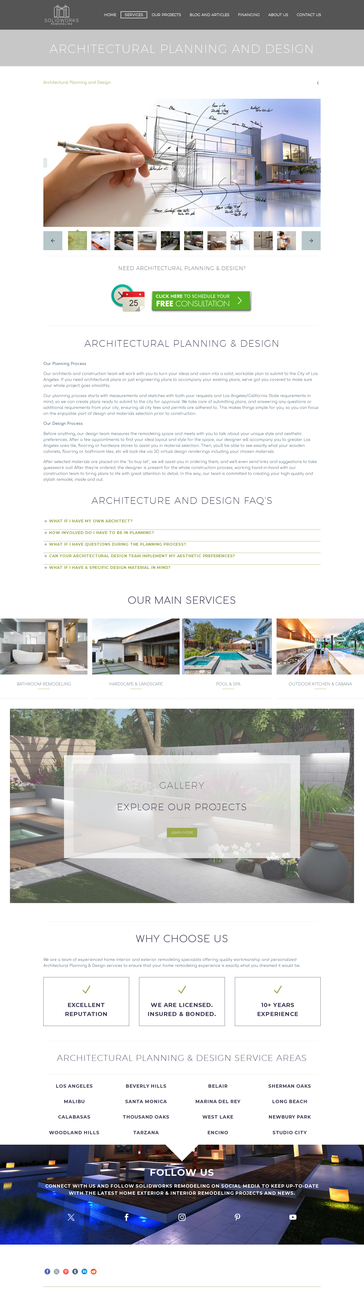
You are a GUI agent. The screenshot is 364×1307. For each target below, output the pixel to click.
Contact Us (309, 15)
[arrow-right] (311, 240)
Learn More (182, 832)
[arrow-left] (52, 240)
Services (134, 15)
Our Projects (166, 15)
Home (110, 15)
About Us (278, 15)
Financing (249, 15)
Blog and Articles (209, 15)
